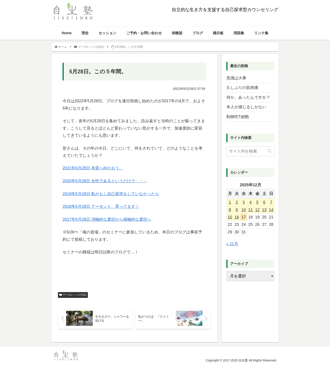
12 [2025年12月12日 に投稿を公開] (257, 210)
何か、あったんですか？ (248, 97)
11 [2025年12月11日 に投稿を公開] (250, 210)
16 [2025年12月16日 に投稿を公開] (237, 217)
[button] (270, 151)
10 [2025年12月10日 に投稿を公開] (243, 210)
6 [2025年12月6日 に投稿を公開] (264, 202)
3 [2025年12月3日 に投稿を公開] (244, 202)
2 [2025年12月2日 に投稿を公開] (237, 202)
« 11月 (232, 244)
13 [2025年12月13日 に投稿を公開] (264, 210)
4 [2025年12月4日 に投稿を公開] (250, 202)
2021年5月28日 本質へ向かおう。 (93, 168)
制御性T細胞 (237, 116)
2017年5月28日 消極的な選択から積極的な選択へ (107, 219)
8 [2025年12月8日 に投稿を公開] (230, 210)
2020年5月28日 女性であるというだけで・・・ (105, 181)
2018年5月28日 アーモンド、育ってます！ (101, 206)
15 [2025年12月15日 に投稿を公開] (230, 217)
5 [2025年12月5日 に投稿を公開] (257, 202)
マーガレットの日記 (73, 294)
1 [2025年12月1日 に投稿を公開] (230, 202)
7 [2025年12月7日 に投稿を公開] (271, 202)
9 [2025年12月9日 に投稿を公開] (237, 210)
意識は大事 (236, 78)
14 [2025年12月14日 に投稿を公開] (271, 210)
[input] (250, 151)
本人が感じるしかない (246, 107)
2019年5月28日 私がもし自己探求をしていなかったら (111, 194)
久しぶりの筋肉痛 (242, 87)
